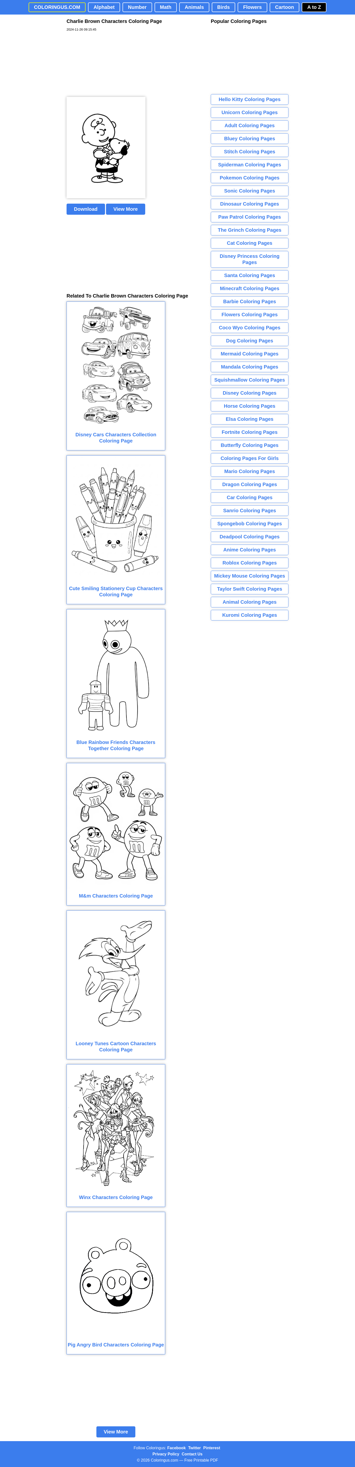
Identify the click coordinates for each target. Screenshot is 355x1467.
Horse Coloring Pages (249, 406)
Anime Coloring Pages (249, 549)
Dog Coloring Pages (249, 340)
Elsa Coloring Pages (249, 419)
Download (86, 209)
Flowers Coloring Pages (250, 314)
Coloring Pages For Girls (250, 458)
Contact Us (192, 1454)
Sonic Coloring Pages (249, 191)
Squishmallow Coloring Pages (249, 380)
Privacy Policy (166, 1454)
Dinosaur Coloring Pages (249, 204)
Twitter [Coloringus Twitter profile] (194, 1448)
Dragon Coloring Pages (249, 484)
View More (125, 209)
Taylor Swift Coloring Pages (249, 589)
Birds (223, 7)
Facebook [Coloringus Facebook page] (176, 1448)
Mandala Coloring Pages (249, 367)
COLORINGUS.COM (57, 7)
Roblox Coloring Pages (249, 563)
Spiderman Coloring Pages (249, 164)
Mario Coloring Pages (249, 471)
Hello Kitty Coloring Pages (250, 99)
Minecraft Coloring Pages (249, 288)
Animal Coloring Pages (250, 602)
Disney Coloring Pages (250, 393)
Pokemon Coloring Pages (249, 177)
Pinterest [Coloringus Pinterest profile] (211, 1448)
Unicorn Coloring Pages (250, 112)
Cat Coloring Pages (249, 243)
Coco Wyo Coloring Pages (250, 327)
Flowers (252, 7)
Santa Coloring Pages (249, 275)
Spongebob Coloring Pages (249, 523)
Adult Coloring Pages (250, 125)
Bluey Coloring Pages (249, 138)
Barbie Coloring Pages (249, 301)
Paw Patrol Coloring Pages (249, 217)
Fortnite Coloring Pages (250, 432)
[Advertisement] (104, 64)
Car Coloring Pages (250, 497)
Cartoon (284, 7)
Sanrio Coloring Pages (249, 510)
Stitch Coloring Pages (249, 151)
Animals (194, 7)
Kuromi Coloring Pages (249, 615)
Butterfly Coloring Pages (249, 445)
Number (137, 7)
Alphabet (104, 7)
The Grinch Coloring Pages (250, 230)
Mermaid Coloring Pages (250, 353)
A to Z (314, 7)
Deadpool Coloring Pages (250, 536)
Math (166, 7)
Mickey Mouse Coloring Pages (249, 576)
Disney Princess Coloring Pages (249, 259)
